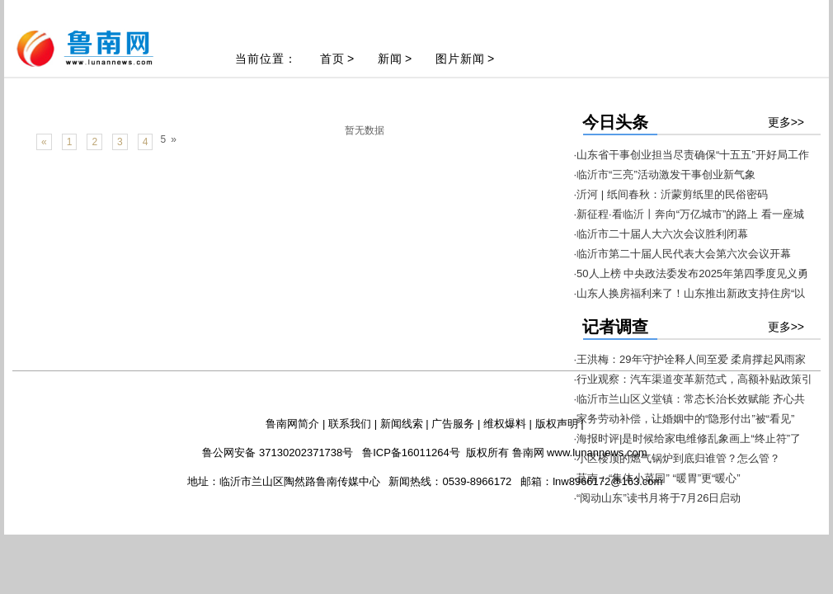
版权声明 (556, 423)
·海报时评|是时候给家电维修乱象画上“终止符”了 (688, 438)
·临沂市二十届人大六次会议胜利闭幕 (661, 234)
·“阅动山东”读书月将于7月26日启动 (657, 498)
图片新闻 (460, 58)
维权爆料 (504, 423)
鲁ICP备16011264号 (411, 452)
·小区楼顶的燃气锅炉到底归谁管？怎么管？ (677, 458)
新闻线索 (401, 423)
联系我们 (349, 423)
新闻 (390, 58)
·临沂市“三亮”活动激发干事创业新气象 (664, 174)
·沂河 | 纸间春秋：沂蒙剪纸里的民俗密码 (671, 194)
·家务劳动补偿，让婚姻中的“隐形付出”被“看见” (684, 418)
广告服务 (452, 423)
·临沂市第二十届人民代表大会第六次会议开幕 (683, 254)
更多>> (786, 122)
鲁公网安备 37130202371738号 (277, 452)
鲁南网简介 (292, 423)
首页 (332, 58)
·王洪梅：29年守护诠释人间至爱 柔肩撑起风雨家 (690, 359)
